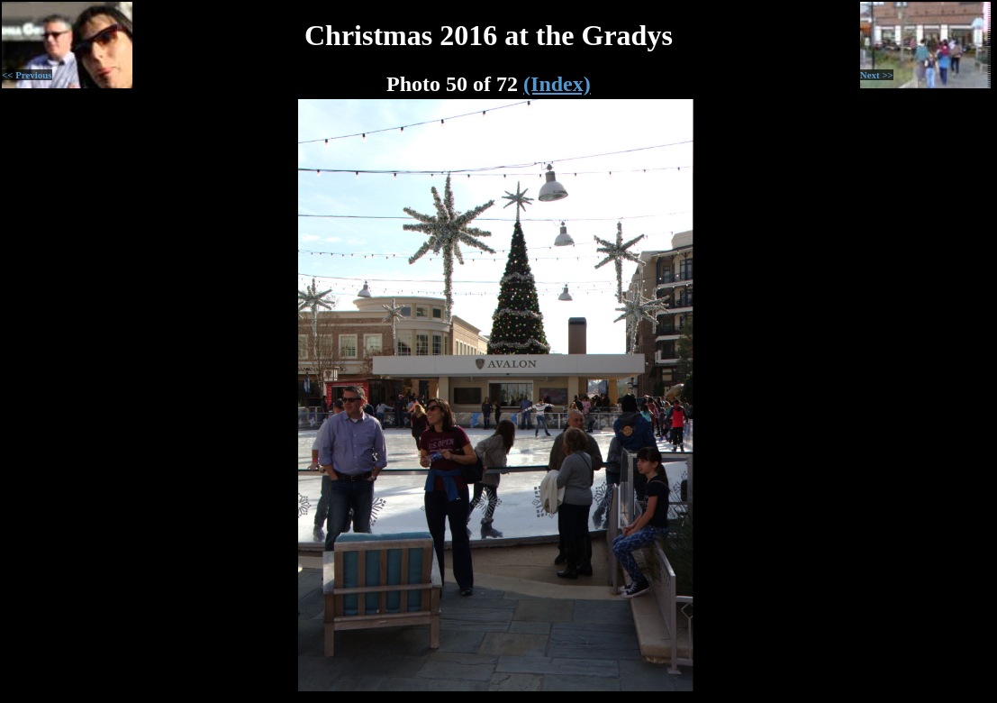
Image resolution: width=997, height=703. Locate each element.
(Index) (557, 84)
